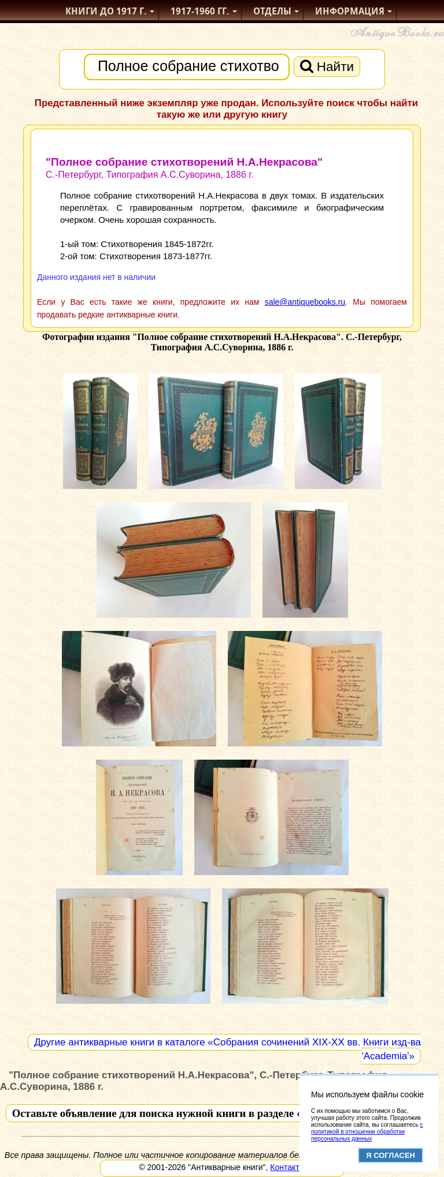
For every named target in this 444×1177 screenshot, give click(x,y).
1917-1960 (200, 11)
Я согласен (390, 1155)
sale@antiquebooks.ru (305, 302)
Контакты (287, 1167)
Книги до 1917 (106, 11)
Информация (349, 11)
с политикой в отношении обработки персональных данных (367, 1132)
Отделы (272, 11)
